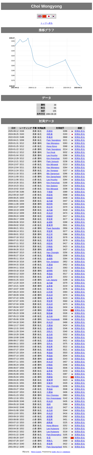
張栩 (49, 404)
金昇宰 (50, 277)
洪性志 (50, 331)
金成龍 (50, 222)
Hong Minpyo (52, 426)
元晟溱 (50, 265)
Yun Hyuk (51, 152)
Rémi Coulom (36, 452)
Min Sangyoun (53, 174)
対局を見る (80, 131)
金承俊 (50, 286)
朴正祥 (50, 207)
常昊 (49, 438)
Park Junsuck (53, 161)
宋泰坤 (50, 383)
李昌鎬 (50, 274)
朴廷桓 (50, 195)
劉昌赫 (50, 313)
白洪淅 (50, 292)
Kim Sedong (52, 186)
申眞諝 (50, 137)
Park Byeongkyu (54, 435)
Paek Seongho (53, 228)
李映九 (50, 374)
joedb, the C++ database (61, 452)
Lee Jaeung (52, 280)
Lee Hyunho (52, 155)
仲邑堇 (50, 134)
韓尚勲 (50, 204)
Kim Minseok (52, 164)
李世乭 (50, 219)
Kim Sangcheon (54, 177)
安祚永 (50, 289)
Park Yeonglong (54, 140)
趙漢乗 (50, 249)
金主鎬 (50, 316)
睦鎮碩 (50, 198)
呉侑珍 (50, 131)
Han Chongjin (53, 252)
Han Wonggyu (53, 143)
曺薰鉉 (50, 256)
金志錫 (50, 201)
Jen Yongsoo (52, 171)
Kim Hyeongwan (54, 398)
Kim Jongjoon (53, 262)
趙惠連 (50, 422)
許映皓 (50, 246)
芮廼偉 (50, 310)
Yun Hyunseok (53, 319)
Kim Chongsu (53, 395)
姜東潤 (50, 225)
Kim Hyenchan (53, 158)
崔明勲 (50, 271)
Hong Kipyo (52, 146)
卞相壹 (50, 192)
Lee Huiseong (53, 429)
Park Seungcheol (54, 447)
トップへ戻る (47, 23)
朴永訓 (50, 213)
